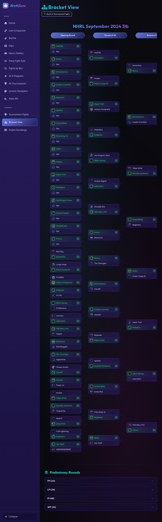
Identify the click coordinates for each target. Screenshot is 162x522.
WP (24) (51, 507)
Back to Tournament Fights (57, 14)
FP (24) (51, 480)
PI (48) (50, 498)
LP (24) (51, 489)
